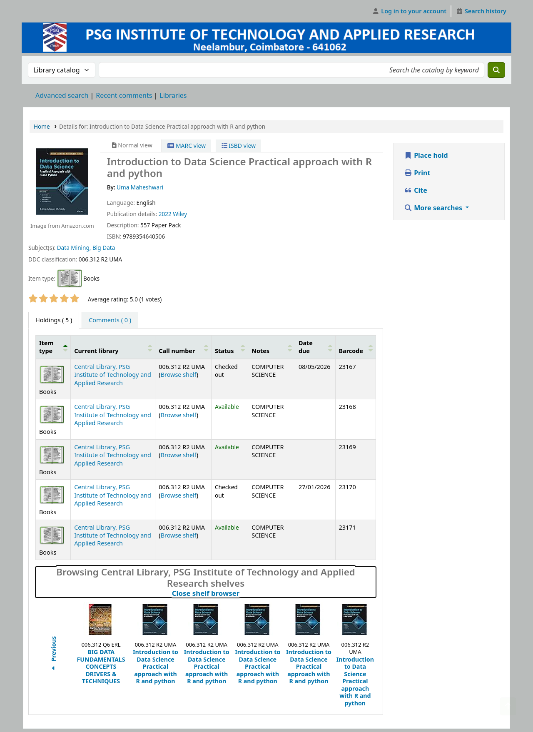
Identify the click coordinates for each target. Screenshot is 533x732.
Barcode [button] (351, 351)
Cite (415, 190)
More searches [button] (434, 207)
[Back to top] (508, 706)
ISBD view (239, 145)
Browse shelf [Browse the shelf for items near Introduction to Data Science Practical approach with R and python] (179, 374)
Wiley (180, 214)
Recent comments (124, 95)
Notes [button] (260, 351)
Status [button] (224, 351)
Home (42, 126)
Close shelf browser (242, 593)
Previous (53, 654)
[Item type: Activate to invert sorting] (53, 347)
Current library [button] (96, 351)
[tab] (110, 320)
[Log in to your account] (409, 11)
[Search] (496, 70)
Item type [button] (46, 347)
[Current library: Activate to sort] (113, 347)
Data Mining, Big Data (86, 247)
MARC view (186, 145)
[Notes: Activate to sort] (271, 347)
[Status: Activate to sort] (229, 347)
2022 (165, 214)
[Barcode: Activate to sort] (355, 347)
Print (417, 172)
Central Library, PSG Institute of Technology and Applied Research (112, 375)
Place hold (426, 155)
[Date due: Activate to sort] (315, 347)
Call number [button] (177, 351)
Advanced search (61, 95)
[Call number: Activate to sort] (183, 347)
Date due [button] (306, 347)
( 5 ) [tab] (53, 320)
